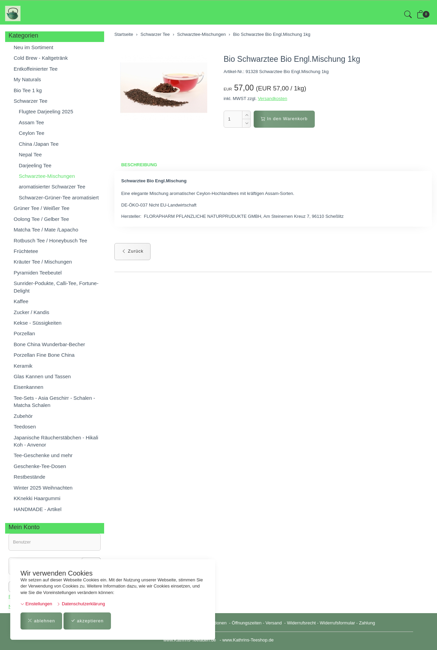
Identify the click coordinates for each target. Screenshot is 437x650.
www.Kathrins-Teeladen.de (189, 639)
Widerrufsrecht (301, 622)
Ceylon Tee (31, 133)
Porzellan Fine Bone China (44, 355)
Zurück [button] (132, 251)
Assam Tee (31, 122)
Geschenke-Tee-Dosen (40, 466)
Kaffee (21, 301)
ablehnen (41, 620)
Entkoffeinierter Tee (36, 69)
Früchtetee (26, 251)
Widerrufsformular (337, 622)
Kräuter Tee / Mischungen (43, 262)
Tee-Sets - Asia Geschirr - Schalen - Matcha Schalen (54, 401)
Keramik (23, 366)
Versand (274, 622)
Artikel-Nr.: (234, 71)
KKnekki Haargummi (37, 498)
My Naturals (27, 79)
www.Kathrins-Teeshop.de (247, 639)
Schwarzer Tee (30, 101)
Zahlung (367, 622)
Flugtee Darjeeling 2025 (46, 111)
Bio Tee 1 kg (28, 90)
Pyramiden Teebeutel (38, 272)
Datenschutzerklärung (81, 603)
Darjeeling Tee (35, 165)
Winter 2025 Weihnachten (43, 488)
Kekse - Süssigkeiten (37, 323)
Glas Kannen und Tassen (42, 376)
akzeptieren (87, 620)
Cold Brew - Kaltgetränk (41, 58)
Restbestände (29, 477)
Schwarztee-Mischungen (47, 176)
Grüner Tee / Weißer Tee (41, 208)
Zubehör (23, 416)
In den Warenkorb (284, 118)
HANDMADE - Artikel (37, 509)
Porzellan (24, 333)
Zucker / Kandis (31, 312)
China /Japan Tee (38, 144)
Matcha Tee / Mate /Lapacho (46, 229)
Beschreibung (139, 164)
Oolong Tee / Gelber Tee (41, 219)
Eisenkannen (28, 387)
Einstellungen (36, 603)
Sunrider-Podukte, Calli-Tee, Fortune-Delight (56, 286)
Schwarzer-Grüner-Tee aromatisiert (59, 197)
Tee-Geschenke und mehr (43, 455)
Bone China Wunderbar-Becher (49, 344)
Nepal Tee (30, 154)
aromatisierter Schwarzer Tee (52, 186)
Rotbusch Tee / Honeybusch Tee (50, 240)
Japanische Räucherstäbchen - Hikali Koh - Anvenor (56, 441)
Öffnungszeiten (247, 622)
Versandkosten (272, 98)
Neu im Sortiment (33, 47)
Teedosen (25, 426)
